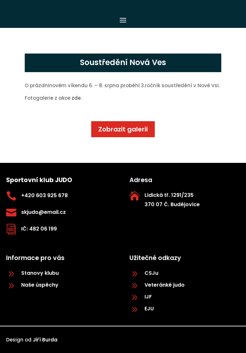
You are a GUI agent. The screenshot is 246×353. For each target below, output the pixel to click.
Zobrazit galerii (123, 129)
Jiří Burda (45, 339)
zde (75, 98)
